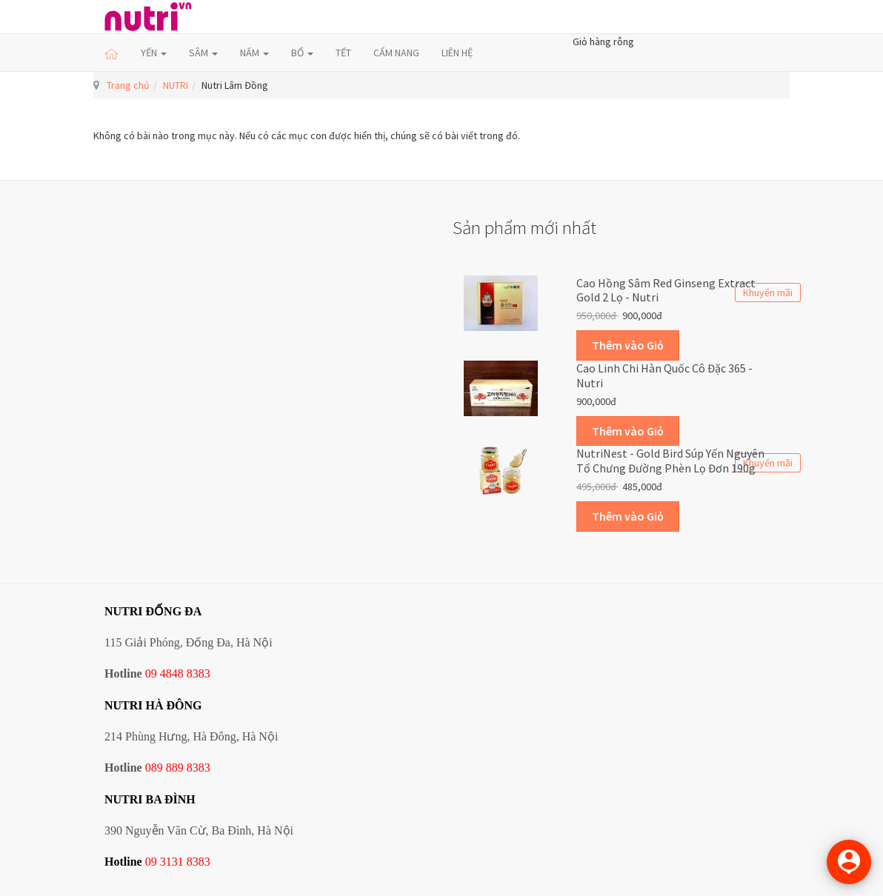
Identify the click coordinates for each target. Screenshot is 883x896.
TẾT (343, 52)
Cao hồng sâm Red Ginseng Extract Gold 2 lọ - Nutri (666, 290)
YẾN (154, 52)
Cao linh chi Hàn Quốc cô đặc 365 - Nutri (664, 375)
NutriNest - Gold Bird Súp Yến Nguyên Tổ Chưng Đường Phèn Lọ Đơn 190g (670, 460)
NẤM (254, 52)
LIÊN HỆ (457, 52)
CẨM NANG (396, 52)
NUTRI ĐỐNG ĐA (152, 611)
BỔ (302, 52)
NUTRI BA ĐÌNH (150, 799)
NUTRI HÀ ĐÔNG (153, 705)
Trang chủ (128, 85)
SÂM (203, 52)
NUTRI (175, 85)
